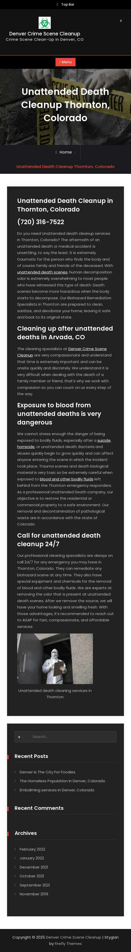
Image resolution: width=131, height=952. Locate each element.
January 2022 (32, 858)
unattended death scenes (42, 272)
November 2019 (34, 894)
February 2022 (32, 849)
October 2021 (32, 876)
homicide (26, 446)
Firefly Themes (68, 943)
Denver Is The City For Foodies (47, 772)
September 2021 (35, 885)
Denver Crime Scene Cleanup (44, 33)
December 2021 (34, 867)
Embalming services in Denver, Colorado (57, 790)
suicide (104, 440)
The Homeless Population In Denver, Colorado (62, 781)
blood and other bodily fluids (66, 479)
